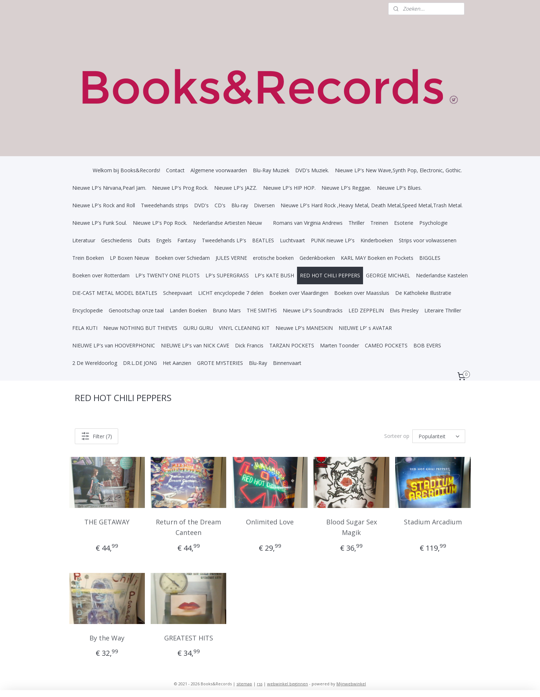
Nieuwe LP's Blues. (399, 187)
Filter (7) (96, 436)
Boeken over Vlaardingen (298, 292)
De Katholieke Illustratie (423, 292)
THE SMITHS (262, 310)
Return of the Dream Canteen (188, 527)
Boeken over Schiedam (182, 257)
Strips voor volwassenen (427, 240)
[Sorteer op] (439, 436)
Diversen (264, 205)
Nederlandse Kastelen (442, 275)
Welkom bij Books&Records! (126, 170)
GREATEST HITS (188, 637)
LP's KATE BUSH (274, 275)
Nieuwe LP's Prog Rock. (180, 187)
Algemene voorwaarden (218, 170)
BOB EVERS (427, 345)
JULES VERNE (231, 257)
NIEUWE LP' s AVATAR (365, 327)
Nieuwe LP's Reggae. (346, 187)
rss (259, 683)
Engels (163, 240)
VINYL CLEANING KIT (244, 327)
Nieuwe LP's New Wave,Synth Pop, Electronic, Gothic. (398, 170)
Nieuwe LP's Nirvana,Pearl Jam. (109, 187)
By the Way (107, 637)
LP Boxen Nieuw (129, 257)
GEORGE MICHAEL (388, 275)
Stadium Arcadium (433, 521)
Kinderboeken (376, 240)
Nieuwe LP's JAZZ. (235, 187)
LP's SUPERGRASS (227, 275)
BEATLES (263, 240)
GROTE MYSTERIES (220, 362)
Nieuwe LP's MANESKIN (304, 327)
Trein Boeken (88, 257)
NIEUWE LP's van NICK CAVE (195, 345)
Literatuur (83, 240)
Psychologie (433, 222)
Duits (144, 240)
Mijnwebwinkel (351, 683)
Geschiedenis (116, 240)
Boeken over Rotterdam (101, 275)
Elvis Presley (404, 310)
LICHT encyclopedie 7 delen (230, 292)
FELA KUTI (84, 327)
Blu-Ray (258, 362)
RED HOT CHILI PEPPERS (330, 275)
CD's (220, 205)
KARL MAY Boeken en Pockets (377, 257)
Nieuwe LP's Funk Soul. (99, 222)
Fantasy (186, 240)
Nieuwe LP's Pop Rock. (160, 222)
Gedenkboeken (317, 257)
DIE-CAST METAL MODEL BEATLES (114, 292)
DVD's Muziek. (312, 170)
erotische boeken (273, 257)
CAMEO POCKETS (386, 345)
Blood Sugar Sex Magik (351, 527)
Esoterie (403, 222)
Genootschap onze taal (136, 310)
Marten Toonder (339, 345)
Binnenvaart (287, 362)
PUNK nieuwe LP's (333, 240)
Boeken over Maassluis (361, 292)
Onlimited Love (270, 521)
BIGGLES (429, 257)
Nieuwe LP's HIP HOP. (289, 187)
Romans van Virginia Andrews (308, 222)
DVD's (201, 205)
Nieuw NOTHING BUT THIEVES (140, 327)
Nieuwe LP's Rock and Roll (103, 205)
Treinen (379, 222)
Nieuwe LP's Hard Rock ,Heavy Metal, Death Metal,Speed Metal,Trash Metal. (372, 205)
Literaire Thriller (442, 310)
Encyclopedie (87, 310)
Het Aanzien (177, 362)
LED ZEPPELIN (366, 310)
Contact (175, 170)
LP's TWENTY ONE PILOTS (167, 275)
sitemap (244, 683)
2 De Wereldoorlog (94, 362)
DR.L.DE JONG (140, 362)
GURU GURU (198, 327)
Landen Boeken (188, 310)
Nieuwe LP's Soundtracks (313, 310)
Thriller (356, 222)
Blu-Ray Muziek (271, 170)
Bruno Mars (227, 310)
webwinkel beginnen (287, 683)
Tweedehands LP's (224, 240)
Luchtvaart (292, 240)
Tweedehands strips (164, 205)
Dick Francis (249, 345)
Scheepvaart (177, 292)
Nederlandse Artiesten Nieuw (227, 222)
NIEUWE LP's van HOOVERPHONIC (113, 345)
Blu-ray (239, 205)
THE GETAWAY (107, 521)
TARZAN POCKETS (291, 345)
